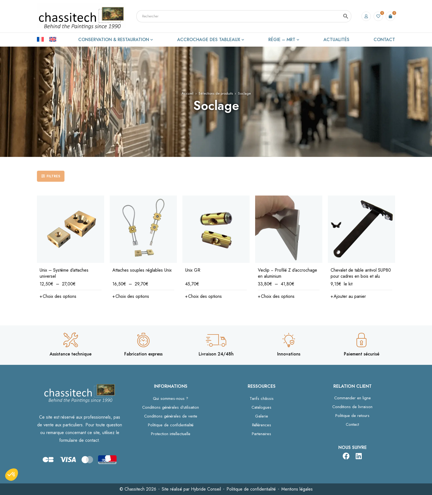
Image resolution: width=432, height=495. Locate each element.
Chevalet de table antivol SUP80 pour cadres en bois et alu (361, 273)
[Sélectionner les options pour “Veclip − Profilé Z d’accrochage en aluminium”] (276, 296)
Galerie (261, 416)
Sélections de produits (216, 93)
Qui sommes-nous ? (170, 398)
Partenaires (261, 434)
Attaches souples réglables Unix (142, 270)
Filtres (53, 176)
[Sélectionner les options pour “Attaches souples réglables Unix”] (130, 296)
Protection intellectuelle (170, 434)
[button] (348, 296)
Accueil (187, 93)
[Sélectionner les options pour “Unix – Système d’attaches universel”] (58, 296)
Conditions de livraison (352, 407)
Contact (352, 424)
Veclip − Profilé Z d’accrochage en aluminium (287, 273)
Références (261, 425)
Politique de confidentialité (170, 425)
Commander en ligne (352, 398)
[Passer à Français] (43, 39)
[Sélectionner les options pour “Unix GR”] (203, 296)
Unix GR (192, 270)
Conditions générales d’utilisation (170, 407)
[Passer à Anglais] (52, 39)
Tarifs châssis (262, 398)
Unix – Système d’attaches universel (64, 273)
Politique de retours (352, 416)
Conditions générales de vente (170, 416)
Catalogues (261, 407)
